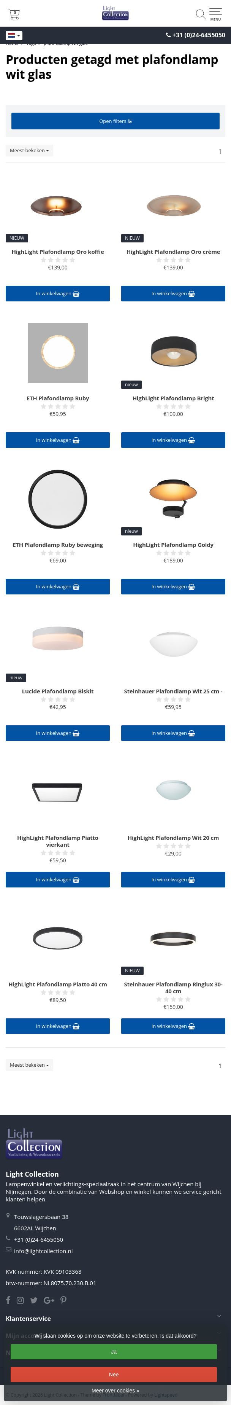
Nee (114, 1375)
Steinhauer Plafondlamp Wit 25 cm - (173, 691)
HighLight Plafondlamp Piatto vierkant (57, 841)
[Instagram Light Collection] (23, 1301)
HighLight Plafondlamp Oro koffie (57, 251)
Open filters (115, 121)
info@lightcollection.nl (43, 1251)
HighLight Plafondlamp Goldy (173, 544)
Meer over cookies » (115, 1390)
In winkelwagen (58, 293)
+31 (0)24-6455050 (198, 35)
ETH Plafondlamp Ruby (58, 398)
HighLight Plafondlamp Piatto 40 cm (57, 984)
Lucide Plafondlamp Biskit (57, 691)
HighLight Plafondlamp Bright (173, 398)
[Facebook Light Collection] (11, 1301)
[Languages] (14, 35)
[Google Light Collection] (52, 1301)
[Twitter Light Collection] (37, 1301)
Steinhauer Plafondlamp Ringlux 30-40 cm (173, 987)
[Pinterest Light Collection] (65, 1301)
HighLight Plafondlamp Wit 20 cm (173, 837)
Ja (114, 1352)
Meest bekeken (29, 150)
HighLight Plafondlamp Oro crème (173, 251)
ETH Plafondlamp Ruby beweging (58, 544)
